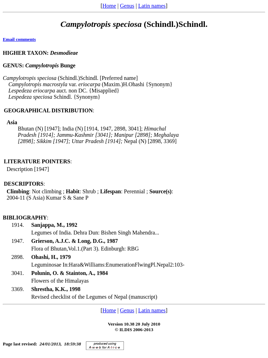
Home (109, 6)
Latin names (152, 6)
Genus (127, 6)
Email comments (19, 39)
